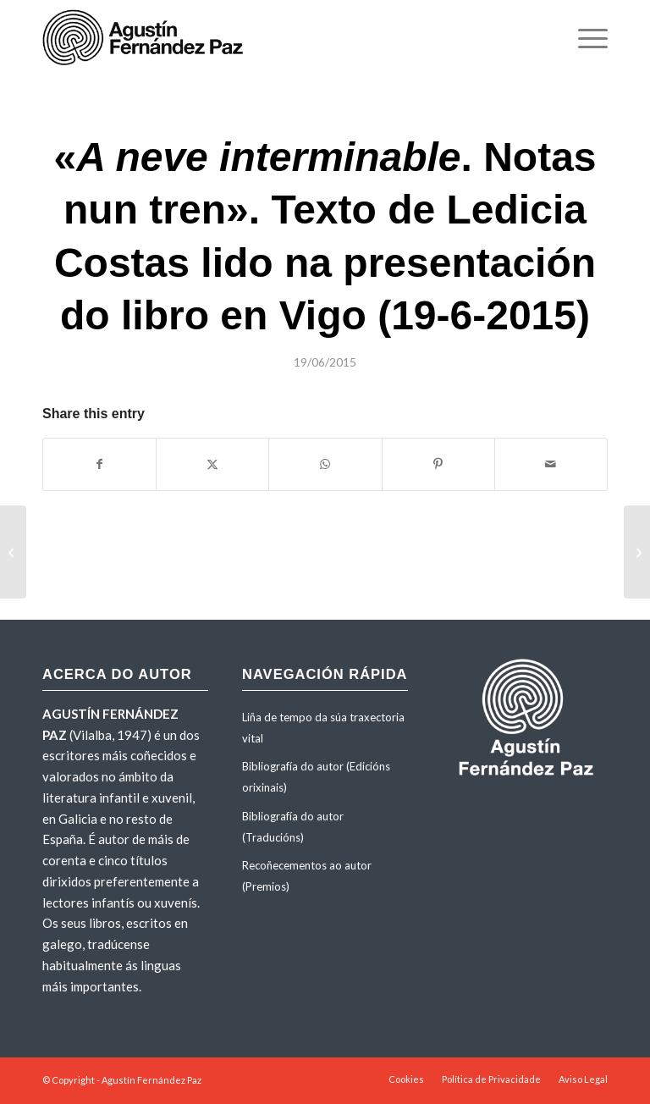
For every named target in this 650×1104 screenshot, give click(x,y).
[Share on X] (212, 464)
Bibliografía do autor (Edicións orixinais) (316, 776)
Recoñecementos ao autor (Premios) (307, 875)
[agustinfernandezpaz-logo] (146, 38)
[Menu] (584, 38)
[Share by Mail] (551, 464)
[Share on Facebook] (99, 464)
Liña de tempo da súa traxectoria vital (323, 727)
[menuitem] (584, 38)
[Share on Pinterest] (438, 464)
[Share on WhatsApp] (325, 464)
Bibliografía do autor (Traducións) (293, 826)
